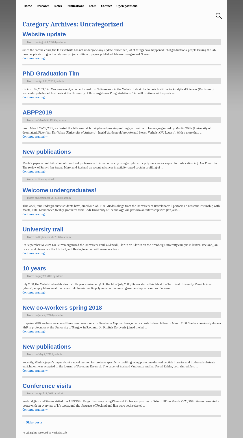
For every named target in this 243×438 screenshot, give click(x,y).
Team (92, 6)
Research (43, 6)
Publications (75, 6)
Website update (44, 34)
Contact (106, 6)
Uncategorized (46, 179)
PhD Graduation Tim (50, 73)
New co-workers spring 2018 (62, 307)
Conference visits (47, 385)
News (58, 6)
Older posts (32, 422)
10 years (34, 268)
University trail (42, 229)
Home (28, 6)
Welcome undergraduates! (59, 190)
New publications (46, 151)
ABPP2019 (37, 112)
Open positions (127, 6)
